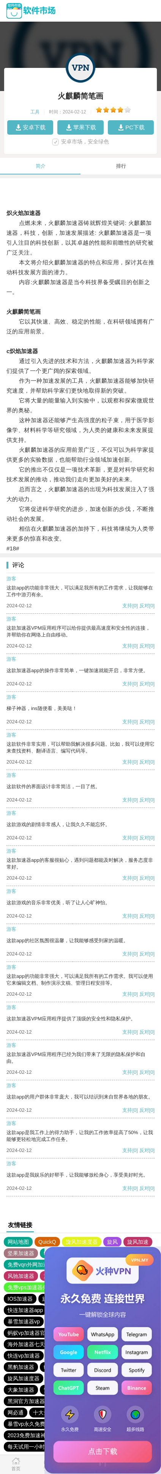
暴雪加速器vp (24, 1321)
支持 (127, 605)
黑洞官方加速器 (26, 1401)
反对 (144, 605)
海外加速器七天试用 (31, 1344)
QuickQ (47, 1242)
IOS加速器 (20, 1299)
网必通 (16, 1413)
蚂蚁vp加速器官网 (29, 1333)
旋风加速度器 (82, 1242)
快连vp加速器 (24, 1356)
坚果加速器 (21, 1253)
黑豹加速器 (21, 1367)
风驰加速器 (21, 1276)
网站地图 (18, 1242)
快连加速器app (25, 1310)
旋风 (112, 1242)
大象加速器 (21, 1390)
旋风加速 (137, 1242)
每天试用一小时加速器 (34, 1447)
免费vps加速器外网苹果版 (38, 1287)
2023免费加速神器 (29, 1435)
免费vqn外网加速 (28, 1265)
